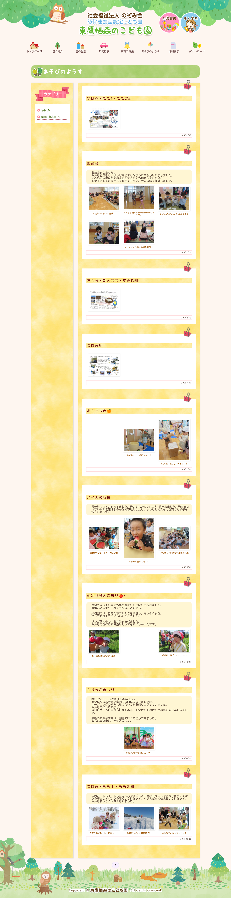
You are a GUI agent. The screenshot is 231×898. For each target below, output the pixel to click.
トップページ (34, 47)
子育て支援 (127, 47)
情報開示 (174, 47)
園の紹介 (57, 47)
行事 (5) (45, 110)
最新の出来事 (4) (50, 116)
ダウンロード (197, 47)
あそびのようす (150, 47)
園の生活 (81, 47)
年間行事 (104, 47)
